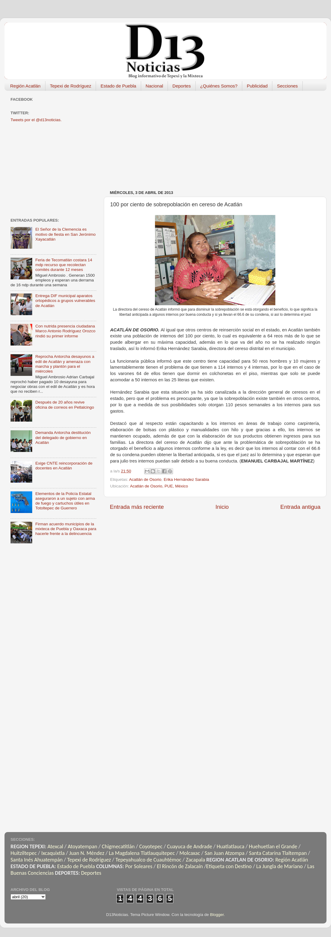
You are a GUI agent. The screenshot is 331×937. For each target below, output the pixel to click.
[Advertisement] (211, 137)
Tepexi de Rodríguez (70, 85)
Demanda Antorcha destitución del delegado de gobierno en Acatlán (63, 437)
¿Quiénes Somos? (218, 85)
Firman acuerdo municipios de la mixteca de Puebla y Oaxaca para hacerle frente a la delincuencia (65, 529)
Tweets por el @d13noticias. (36, 120)
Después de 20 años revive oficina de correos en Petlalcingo (64, 404)
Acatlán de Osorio (145, 479)
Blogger (217, 914)
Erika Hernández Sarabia (186, 479)
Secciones (287, 85)
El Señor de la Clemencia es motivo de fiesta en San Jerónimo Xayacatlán (65, 234)
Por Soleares (138, 866)
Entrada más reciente (137, 507)
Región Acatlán (25, 85)
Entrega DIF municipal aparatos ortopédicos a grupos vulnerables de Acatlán (65, 300)
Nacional (154, 85)
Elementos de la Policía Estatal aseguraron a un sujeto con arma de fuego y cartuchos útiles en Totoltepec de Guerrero (65, 501)
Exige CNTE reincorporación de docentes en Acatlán (63, 465)
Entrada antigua (300, 507)
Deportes (181, 85)
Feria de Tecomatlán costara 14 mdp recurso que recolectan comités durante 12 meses (63, 265)
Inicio (222, 507)
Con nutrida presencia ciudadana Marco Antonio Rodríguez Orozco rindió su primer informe (65, 331)
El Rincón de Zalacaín (180, 866)
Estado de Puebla (118, 85)
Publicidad (257, 85)
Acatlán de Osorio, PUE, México (159, 486)
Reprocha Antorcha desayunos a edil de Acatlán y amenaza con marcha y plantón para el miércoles (64, 363)
